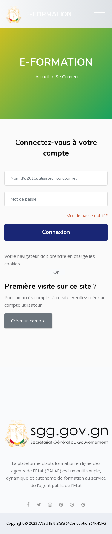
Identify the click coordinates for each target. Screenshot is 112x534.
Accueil (42, 76)
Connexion (56, 232)
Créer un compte (28, 321)
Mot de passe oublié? (87, 215)
